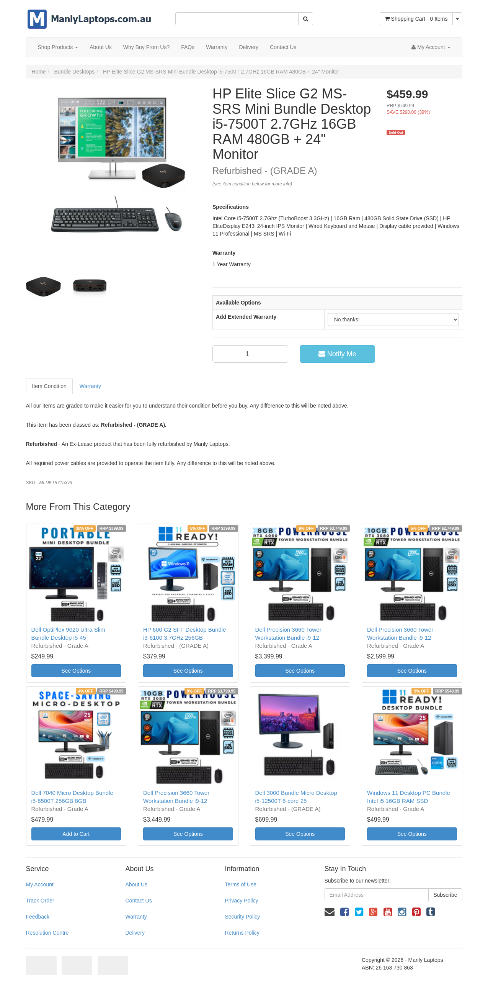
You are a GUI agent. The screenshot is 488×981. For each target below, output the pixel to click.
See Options (76, 671)
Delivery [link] (135, 933)
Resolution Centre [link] (47, 933)
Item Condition (49, 386)
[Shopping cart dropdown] (457, 18)
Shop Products (58, 47)
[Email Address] (377, 894)
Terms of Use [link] (240, 884)
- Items (416, 19)
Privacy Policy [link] (241, 900)
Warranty (216, 47)
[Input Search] (237, 18)
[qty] (250, 354)
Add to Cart (76, 834)
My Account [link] (40, 884)
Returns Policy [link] (242, 933)
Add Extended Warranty (246, 317)
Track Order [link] (40, 900)
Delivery (248, 47)
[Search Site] (305, 18)
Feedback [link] (37, 917)
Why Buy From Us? (146, 47)
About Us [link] (136, 884)
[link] (344, 912)
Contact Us (283, 47)
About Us (101, 47)
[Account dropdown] (431, 47)
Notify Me (337, 354)
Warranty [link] (136, 917)
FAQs (187, 47)
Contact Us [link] (138, 900)
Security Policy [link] (242, 917)
